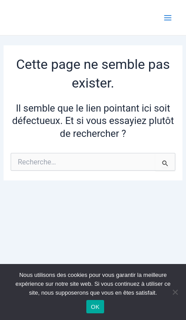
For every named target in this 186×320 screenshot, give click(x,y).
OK (95, 307)
